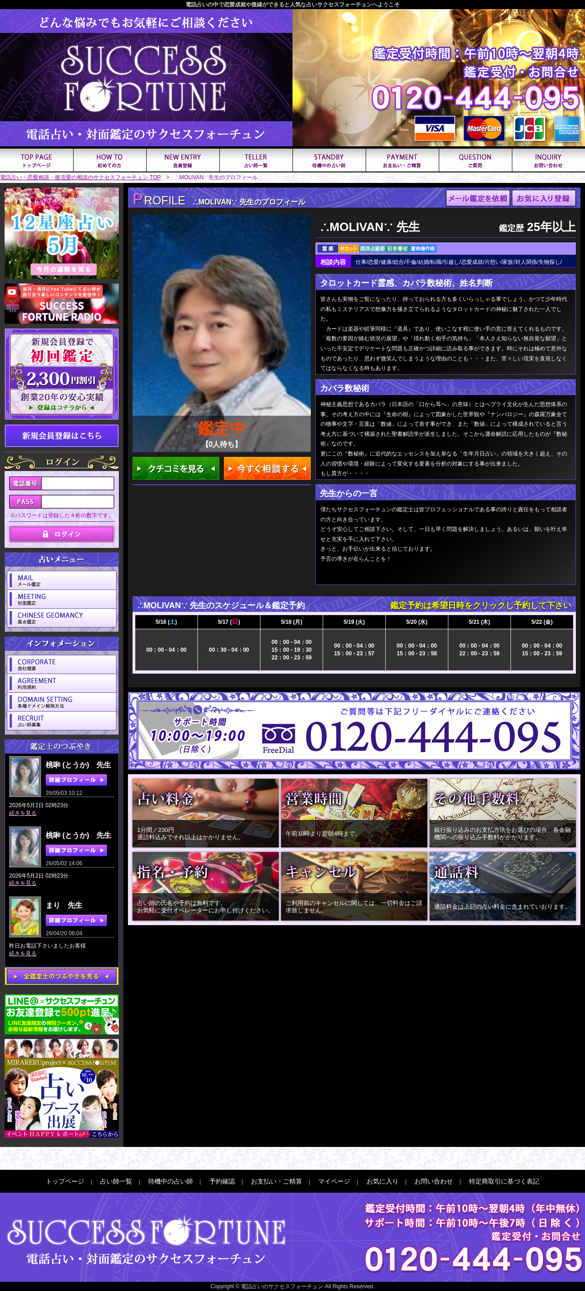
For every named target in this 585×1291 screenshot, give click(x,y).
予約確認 (222, 1181)
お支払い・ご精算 (276, 1181)
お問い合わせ (434, 1181)
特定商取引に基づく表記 (504, 1181)
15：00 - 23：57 (354, 653)
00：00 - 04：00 (166, 650)
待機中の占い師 (170, 1181)
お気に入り (383, 1181)
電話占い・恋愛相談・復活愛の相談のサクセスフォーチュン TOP (80, 177)
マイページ (334, 1181)
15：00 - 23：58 (417, 653)
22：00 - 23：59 (291, 657)
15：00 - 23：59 (542, 653)
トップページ (65, 1181)
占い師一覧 (116, 1181)
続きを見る (23, 813)
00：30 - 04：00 (229, 650)
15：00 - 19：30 (291, 650)
